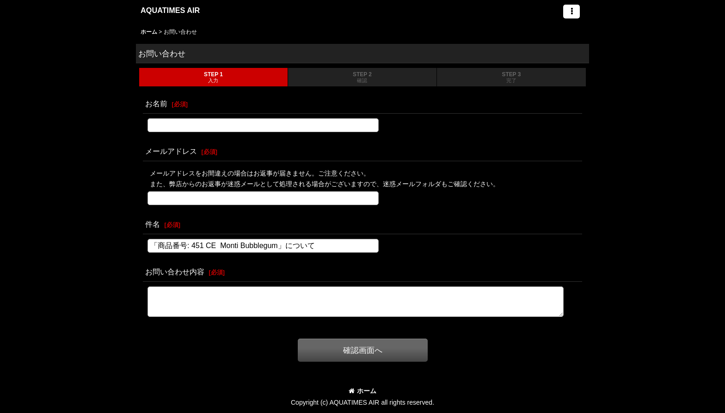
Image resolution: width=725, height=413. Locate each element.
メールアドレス (171, 151)
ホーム (362, 391)
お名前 (156, 103)
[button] (571, 11)
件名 (152, 224)
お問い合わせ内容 (174, 271)
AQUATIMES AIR (170, 10)
